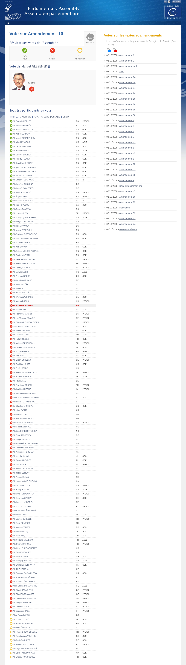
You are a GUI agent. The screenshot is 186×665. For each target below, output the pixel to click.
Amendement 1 (126, 55)
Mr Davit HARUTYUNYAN (24, 653)
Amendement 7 (126, 137)
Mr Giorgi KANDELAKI (22, 602)
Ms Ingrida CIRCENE (22, 389)
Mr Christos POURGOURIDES (26, 322)
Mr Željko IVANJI (20, 197)
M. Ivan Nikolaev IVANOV (24, 418)
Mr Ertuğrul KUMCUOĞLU (24, 657)
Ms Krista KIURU (20, 515)
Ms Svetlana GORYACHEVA (25, 234)
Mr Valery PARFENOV (22, 230)
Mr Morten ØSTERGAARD (24, 393)
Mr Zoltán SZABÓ (20, 368)
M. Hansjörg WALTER (22, 561)
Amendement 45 (127, 191)
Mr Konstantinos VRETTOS (24, 636)
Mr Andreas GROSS (21, 276)
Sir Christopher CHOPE (23, 406)
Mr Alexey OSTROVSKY (23, 176)
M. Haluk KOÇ (19, 536)
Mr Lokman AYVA (20, 213)
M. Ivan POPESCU (21, 205)
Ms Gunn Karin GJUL (22, 427)
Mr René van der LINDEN (24, 259)
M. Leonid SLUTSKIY (22, 146)
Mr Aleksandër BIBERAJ (23, 452)
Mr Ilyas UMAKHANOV (22, 163)
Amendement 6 (126, 131)
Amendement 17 (127, 158)
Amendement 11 (127, 218)
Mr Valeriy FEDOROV (22, 155)
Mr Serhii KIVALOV (21, 150)
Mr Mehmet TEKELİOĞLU (24, 343)
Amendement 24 (127, 93)
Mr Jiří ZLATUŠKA (21, 569)
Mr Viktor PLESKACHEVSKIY (25, 238)
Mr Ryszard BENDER (22, 460)
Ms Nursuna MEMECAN (23, 540)
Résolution (125, 207)
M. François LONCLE (22, 335)
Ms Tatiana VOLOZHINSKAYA (25, 251)
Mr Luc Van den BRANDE (24, 318)
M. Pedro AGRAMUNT (22, 314)
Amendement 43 (127, 142)
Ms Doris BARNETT (21, 640)
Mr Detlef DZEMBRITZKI (23, 448)
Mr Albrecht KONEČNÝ (22, 125)
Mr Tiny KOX (18, 356)
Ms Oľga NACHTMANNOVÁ (25, 649)
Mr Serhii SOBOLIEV (22, 552)
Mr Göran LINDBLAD (22, 360)
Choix (66, 116)
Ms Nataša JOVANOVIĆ (23, 201)
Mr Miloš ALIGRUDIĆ (22, 192)
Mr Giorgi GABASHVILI (23, 590)
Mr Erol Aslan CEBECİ (22, 385)
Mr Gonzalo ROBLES (22, 121)
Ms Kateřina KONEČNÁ (23, 184)
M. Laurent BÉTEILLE (22, 519)
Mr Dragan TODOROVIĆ (23, 180)
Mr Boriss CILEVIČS (21, 619)
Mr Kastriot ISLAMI (21, 456)
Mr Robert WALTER (21, 331)
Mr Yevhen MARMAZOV (23, 130)
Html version (109, 50)
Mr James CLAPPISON (23, 469)
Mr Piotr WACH (19, 464)
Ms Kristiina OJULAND (22, 280)
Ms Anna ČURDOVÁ (21, 628)
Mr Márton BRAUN (21, 301)
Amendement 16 (127, 104)
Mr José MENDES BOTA (23, 644)
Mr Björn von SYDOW (22, 498)
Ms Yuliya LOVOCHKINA (23, 222)
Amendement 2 (126, 60)
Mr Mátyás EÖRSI (20, 272)
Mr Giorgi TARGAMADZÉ (23, 594)
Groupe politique (50, 116)
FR (169, 1)
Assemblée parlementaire (43, 11)
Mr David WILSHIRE (21, 364)
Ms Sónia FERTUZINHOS (24, 402)
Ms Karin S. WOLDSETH (23, 188)
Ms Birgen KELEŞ (20, 531)
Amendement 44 (127, 224)
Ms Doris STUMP (20, 557)
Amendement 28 (127, 175)
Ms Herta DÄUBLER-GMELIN (25, 444)
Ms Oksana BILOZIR (22, 485)
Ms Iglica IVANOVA (21, 226)
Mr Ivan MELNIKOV (21, 134)
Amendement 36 (127, 115)
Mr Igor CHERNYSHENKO (24, 167)
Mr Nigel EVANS (20, 410)
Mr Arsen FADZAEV (21, 242)
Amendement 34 (127, 82)
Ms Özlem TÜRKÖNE (22, 544)
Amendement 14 (127, 77)
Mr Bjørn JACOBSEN (22, 435)
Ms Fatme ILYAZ (20, 414)
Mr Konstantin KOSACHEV (24, 171)
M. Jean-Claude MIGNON (24, 263)
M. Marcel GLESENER (23, 305)
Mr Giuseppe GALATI (22, 611)
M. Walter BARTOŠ (21, 293)
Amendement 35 (127, 109)
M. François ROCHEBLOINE (25, 632)
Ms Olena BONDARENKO (24, 423)
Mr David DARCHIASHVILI (24, 598)
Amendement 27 (127, 169)
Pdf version (115, 50)
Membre (26, 116)
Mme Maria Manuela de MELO (26, 397)
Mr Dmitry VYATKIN (21, 255)
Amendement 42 (127, 153)
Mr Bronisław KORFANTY (24, 565)
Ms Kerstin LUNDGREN (23, 502)
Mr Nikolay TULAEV (21, 159)
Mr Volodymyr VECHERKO (24, 217)
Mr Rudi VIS (18, 289)
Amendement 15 (127, 99)
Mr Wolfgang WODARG (23, 297)
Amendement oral (128, 66)
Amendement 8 (126, 147)
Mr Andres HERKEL (21, 352)
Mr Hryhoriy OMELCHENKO (25, 481)
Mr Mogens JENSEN (22, 527)
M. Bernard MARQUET (22, 377)
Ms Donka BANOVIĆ (22, 209)
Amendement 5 (126, 126)
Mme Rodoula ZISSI (21, 615)
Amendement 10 (127, 197)
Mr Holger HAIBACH (21, 439)
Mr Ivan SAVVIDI (20, 247)
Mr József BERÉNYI (21, 473)
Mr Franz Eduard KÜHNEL (24, 577)
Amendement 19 (127, 202)
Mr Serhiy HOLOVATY (22, 489)
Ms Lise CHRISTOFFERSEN (25, 431)
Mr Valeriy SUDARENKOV (24, 138)
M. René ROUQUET (21, 523)
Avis (121, 71)
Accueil (8, 23)
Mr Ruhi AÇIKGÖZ (21, 339)
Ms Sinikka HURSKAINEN (24, 347)
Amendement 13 (127, 164)
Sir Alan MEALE (19, 310)
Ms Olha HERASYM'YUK (23, 494)
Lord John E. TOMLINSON (24, 326)
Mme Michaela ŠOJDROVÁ (24, 510)
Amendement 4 (126, 120)
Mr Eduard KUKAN (21, 477)
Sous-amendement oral (131, 186)
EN (165, 1)
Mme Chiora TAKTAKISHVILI (25, 586)
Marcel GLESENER (34, 66)
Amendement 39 (127, 213)
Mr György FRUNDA (21, 268)
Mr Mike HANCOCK (21, 142)
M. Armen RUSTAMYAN (23, 623)
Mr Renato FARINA (21, 607)
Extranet (176, 1)
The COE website (173, 12)
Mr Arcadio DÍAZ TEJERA (24, 582)
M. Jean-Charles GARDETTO (25, 372)
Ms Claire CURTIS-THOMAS (25, 548)
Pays (36, 116)
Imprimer (90, 43)
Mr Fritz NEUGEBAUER (23, 506)
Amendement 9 (126, 180)
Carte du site (9, 1)
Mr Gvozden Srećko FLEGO (25, 573)
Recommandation (128, 229)
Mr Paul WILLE (19, 381)
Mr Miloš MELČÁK (21, 284)
